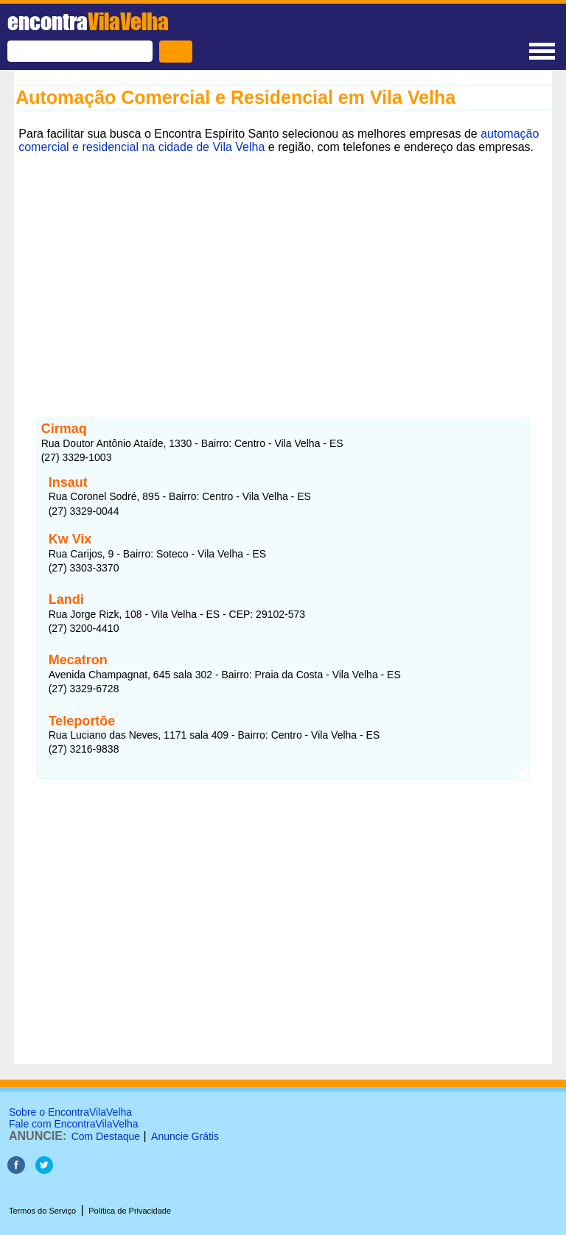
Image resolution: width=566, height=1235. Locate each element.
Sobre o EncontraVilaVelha (70, 1112)
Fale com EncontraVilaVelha (74, 1124)
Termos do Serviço (42, 1210)
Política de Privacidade (129, 1210)
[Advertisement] (283, 275)
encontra (88, 21)
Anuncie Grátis (185, 1136)
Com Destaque (105, 1136)
